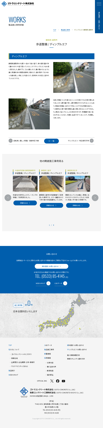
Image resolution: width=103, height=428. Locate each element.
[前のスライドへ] (8, 197)
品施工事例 (49, 349)
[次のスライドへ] (95, 197)
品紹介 (12, 370)
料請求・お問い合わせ (75, 345)
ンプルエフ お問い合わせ (77, 349)
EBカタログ (13, 375)
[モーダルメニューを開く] (99, 4)
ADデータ (48, 345)
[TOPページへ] (17, 4)
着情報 (47, 354)
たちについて (14, 349)
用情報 (47, 358)
